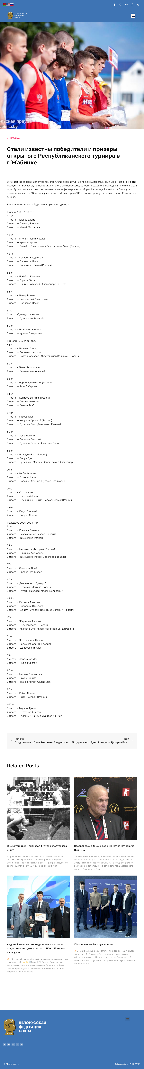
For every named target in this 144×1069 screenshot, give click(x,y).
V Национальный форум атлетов (93, 944)
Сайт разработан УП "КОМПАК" (127, 1064)
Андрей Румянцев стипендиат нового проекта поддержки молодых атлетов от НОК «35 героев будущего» (36, 948)
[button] (133, 16)
